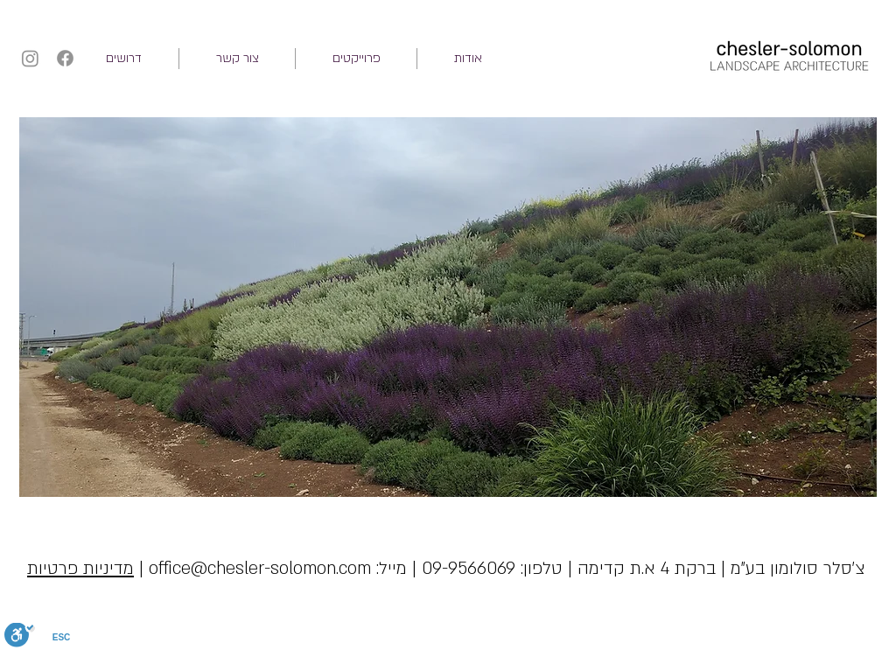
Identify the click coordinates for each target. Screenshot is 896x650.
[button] (356, 58)
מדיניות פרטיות (80, 568)
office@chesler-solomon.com (260, 568)
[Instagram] (30, 58)
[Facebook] (65, 58)
